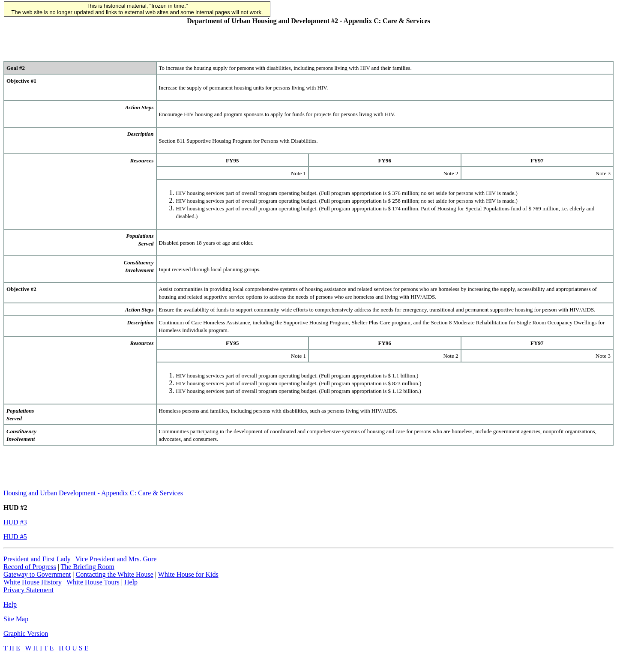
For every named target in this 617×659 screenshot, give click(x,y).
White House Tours (93, 582)
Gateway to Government (37, 574)
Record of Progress (29, 566)
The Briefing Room (87, 566)
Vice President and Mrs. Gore (116, 559)
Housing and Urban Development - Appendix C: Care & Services (93, 493)
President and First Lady (37, 559)
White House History (32, 582)
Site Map (15, 619)
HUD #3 (15, 522)
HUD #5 (15, 536)
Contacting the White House (114, 574)
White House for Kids (188, 574)
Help (131, 582)
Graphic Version (25, 633)
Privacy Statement (28, 589)
